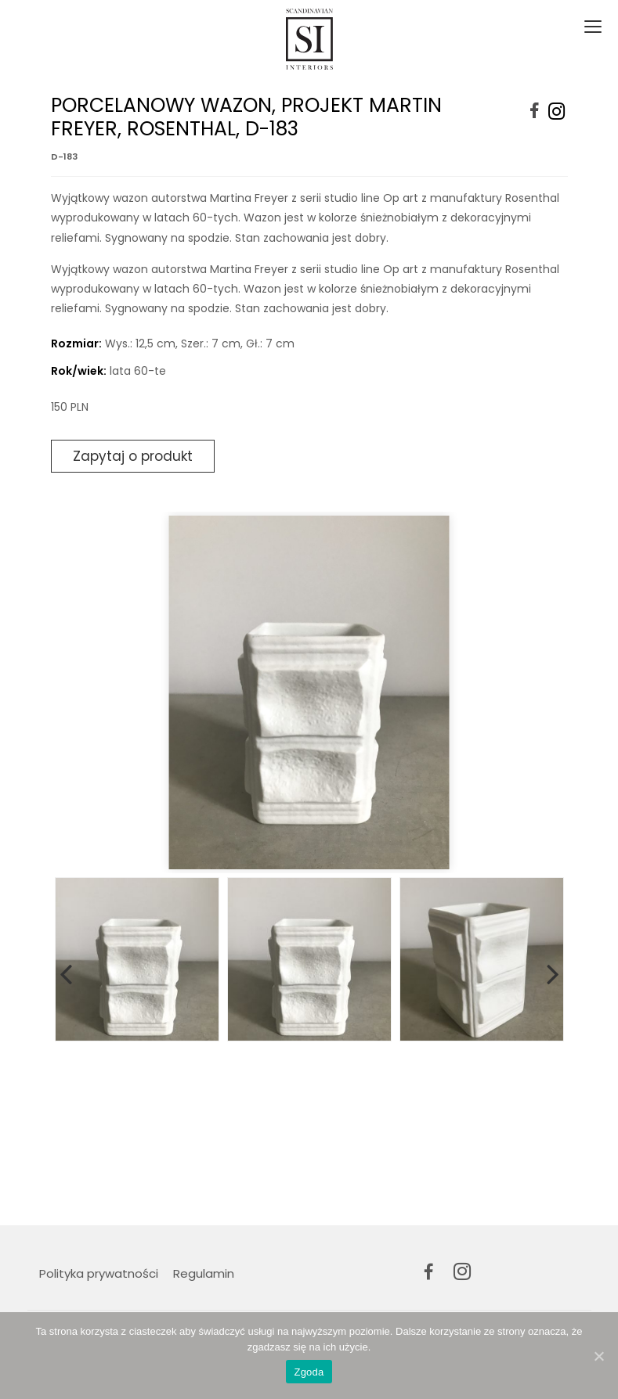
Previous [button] (65, 971)
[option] (309, 692)
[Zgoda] (598, 1356)
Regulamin (203, 1273)
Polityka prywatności (98, 1273)
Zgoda (308, 1372)
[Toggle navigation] (591, 27)
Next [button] (553, 971)
